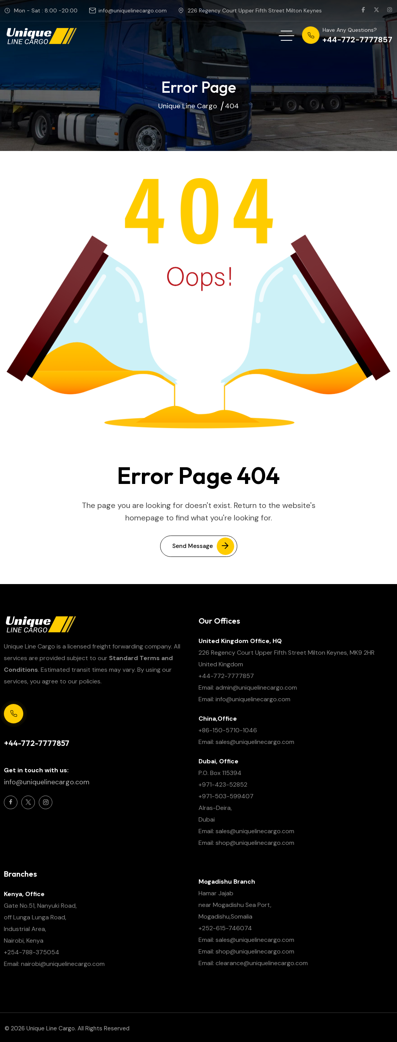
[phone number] (347, 35)
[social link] (363, 10)
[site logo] (41, 36)
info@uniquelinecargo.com (132, 10)
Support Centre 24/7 (31, 730)
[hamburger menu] (286, 35)
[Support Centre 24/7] (13, 713)
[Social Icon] (10, 802)
